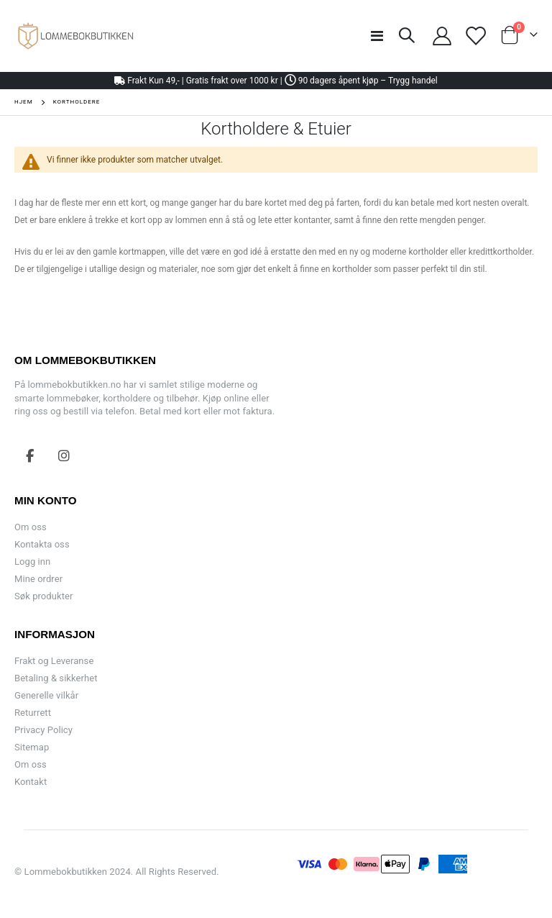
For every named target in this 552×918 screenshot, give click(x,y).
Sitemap (31, 747)
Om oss (30, 527)
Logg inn (32, 561)
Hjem (23, 102)
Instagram (64, 455)
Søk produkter (43, 596)
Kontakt (30, 781)
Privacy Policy (43, 729)
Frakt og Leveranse (53, 660)
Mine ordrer (38, 578)
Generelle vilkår (46, 695)
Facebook (30, 455)
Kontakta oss (42, 544)
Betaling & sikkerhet (55, 678)
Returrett (32, 712)
